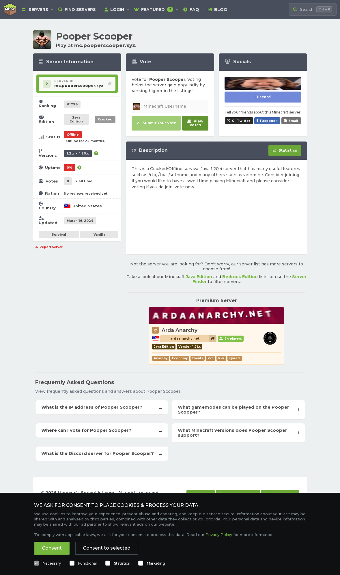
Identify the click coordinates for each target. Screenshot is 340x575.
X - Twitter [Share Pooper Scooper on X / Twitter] (241, 121)
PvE (211, 358)
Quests (234, 358)
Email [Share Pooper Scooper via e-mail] (293, 121)
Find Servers (77, 9)
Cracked (105, 119)
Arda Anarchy (179, 330)
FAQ (191, 9)
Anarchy (160, 358)
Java (76, 119)
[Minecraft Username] (170, 106)
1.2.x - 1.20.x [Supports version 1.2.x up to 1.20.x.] (78, 153)
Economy (180, 358)
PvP (221, 358)
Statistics (122, 563)
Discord (263, 97)
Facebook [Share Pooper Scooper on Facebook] (268, 121)
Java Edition (199, 276)
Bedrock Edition (240, 276)
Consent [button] (52, 548)
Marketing (156, 563)
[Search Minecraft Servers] (313, 9)
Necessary (52, 563)
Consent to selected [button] (106, 548)
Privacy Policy (219, 534)
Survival (59, 234)
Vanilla (99, 234)
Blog (217, 9)
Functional (87, 563)
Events (197, 358)
